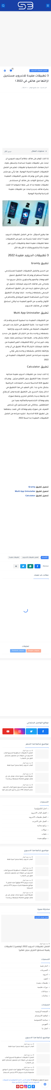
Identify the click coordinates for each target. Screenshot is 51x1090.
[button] (37, 566)
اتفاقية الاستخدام (41, 1016)
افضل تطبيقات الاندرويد (39, 70)
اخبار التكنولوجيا (40, 808)
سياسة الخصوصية (41, 1020)
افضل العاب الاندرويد (39, 813)
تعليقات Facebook (18, 651)
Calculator (30, 496)
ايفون (46, 979)
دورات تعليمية (42, 987)
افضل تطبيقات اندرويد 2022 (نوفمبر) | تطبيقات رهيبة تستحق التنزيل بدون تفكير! (27, 949)
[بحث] (3, 6)
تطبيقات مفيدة (14, 557)
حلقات (44, 834)
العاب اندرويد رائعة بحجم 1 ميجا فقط (20, 765)
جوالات (44, 830)
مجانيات (45, 996)
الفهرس (45, 1024)
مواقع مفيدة (42, 838)
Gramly (31, 487)
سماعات (44, 991)
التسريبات (44, 970)
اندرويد (45, 974)
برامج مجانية (42, 825)
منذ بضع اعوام (27, 750)
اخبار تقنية (44, 966)
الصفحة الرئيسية (41, 1011)
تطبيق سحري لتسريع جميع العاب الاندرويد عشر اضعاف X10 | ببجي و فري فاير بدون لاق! (17, 788)
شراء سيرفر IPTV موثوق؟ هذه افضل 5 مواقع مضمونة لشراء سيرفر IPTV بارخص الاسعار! (18, 885)
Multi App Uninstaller (25, 491)
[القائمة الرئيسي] (48, 6)
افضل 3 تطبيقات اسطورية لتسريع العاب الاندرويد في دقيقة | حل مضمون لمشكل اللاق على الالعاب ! (18, 755)
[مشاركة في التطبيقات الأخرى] (16, 566)
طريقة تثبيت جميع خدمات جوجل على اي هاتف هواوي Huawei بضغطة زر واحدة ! (19, 778)
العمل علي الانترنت (39, 821)
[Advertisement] (25, 39)
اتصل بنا (45, 1028)
